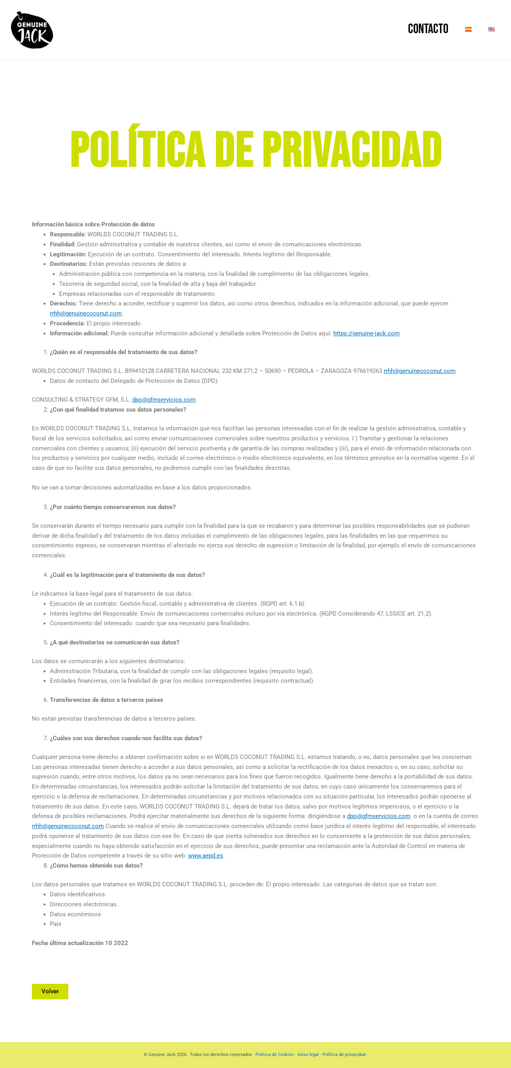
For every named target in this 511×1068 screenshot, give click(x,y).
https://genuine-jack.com (366, 333)
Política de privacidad (343, 1054)
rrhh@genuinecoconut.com (86, 313)
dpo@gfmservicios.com (164, 399)
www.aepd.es (205, 855)
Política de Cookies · (276, 1054)
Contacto (404, 29)
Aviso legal (308, 1054)
